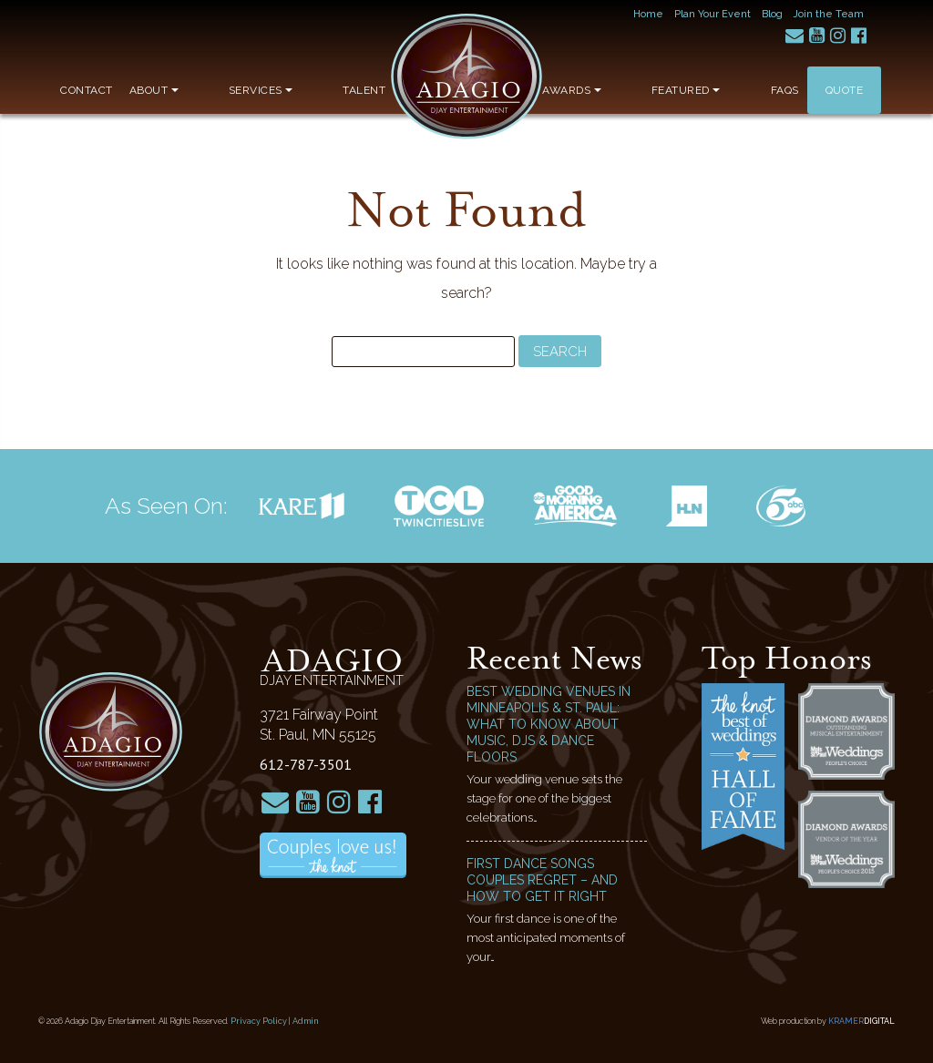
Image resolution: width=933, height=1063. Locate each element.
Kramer (861, 1021)
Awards (640, 90)
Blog (772, 14)
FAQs (785, 90)
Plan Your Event (712, 14)
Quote (844, 90)
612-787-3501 (306, 764)
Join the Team (829, 14)
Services (227, 90)
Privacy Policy (259, 1021)
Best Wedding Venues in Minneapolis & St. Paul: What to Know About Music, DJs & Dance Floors (548, 724)
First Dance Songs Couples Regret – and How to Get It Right (542, 880)
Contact (86, 90)
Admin (305, 1021)
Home (648, 14)
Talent (296, 90)
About (154, 90)
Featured (719, 90)
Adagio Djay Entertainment (466, 76)
